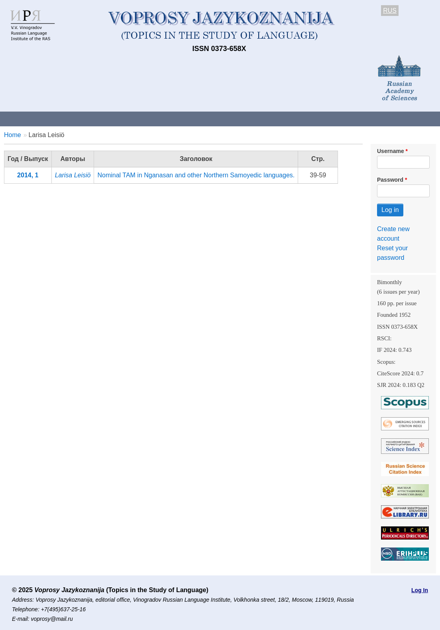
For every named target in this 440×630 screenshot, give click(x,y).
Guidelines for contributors (152, 118)
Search (422, 118)
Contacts (86, 118)
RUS (390, 10)
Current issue (224, 118)
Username (390, 151)
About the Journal (33, 118)
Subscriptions (319, 118)
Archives (271, 118)
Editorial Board (375, 118)
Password (390, 180)
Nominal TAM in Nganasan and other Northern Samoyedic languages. (196, 175)
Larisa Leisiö (73, 175)
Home (12, 134)
